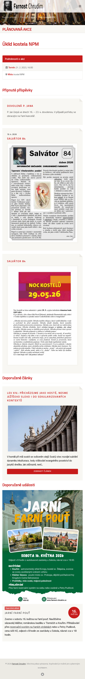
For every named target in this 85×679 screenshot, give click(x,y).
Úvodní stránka (9, 17)
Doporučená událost (12, 608)
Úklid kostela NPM (46, 17)
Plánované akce (27, 17)
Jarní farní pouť (17, 613)
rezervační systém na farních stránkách (30, 627)
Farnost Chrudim (19, 663)
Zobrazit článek (42, 471)
